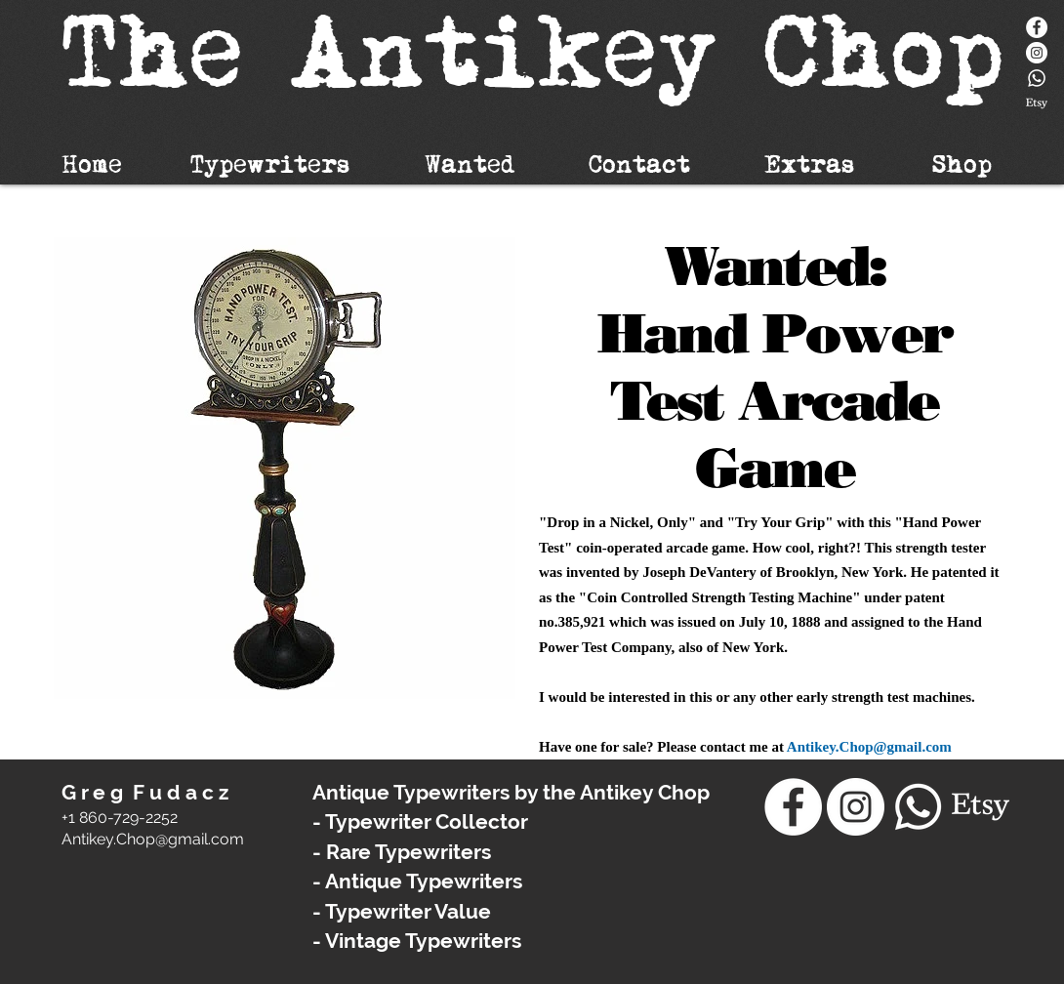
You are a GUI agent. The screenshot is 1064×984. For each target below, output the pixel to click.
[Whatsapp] (1036, 78)
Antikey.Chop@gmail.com (869, 747)
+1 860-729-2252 (119, 817)
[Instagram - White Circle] (1036, 52)
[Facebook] (1036, 27)
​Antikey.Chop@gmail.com (152, 839)
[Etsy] (1036, 103)
